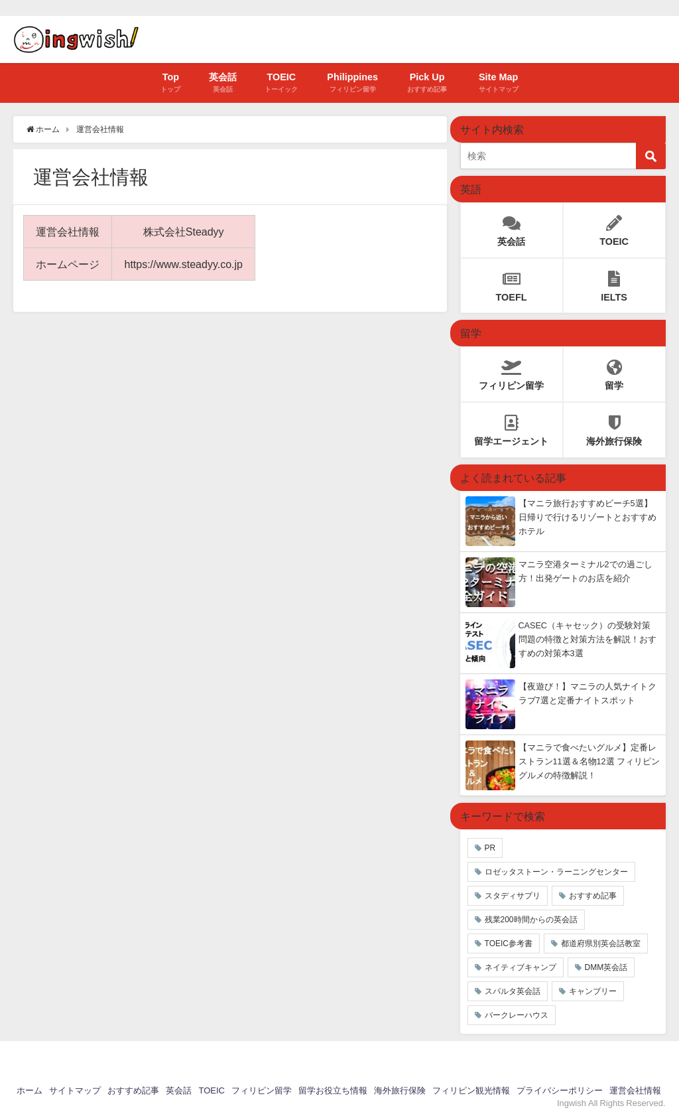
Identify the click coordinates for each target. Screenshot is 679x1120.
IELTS (614, 283)
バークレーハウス (516, 1015)
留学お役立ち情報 (332, 1090)
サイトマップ (75, 1090)
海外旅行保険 (614, 427)
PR (490, 848)
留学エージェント (511, 427)
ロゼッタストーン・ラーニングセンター (556, 872)
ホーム (29, 1090)
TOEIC (614, 227)
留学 (614, 371)
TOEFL (511, 283)
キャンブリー (593, 991)
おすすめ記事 (593, 896)
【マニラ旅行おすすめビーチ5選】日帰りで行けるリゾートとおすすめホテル (587, 517)
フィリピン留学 (511, 371)
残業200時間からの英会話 (531, 920)
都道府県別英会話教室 (601, 943)
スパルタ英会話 (512, 991)
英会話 (511, 227)
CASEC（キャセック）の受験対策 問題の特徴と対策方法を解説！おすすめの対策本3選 (587, 639)
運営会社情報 (635, 1090)
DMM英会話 (606, 967)
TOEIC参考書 (508, 943)
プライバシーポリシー (560, 1090)
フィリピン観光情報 (471, 1090)
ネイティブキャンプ (520, 967)
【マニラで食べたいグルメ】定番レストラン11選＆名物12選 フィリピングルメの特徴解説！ (589, 761)
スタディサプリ (512, 896)
